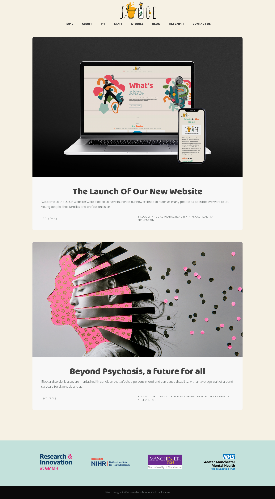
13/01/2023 (48, 398)
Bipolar (143, 396)
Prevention (146, 220)
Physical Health (199, 216)
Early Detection (171, 396)
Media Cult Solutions (156, 492)
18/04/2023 (49, 218)
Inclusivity (145, 216)
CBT (154, 396)
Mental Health (196, 396)
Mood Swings (219, 396)
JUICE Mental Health (170, 216)
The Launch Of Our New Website (137, 191)
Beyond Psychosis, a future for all (137, 371)
